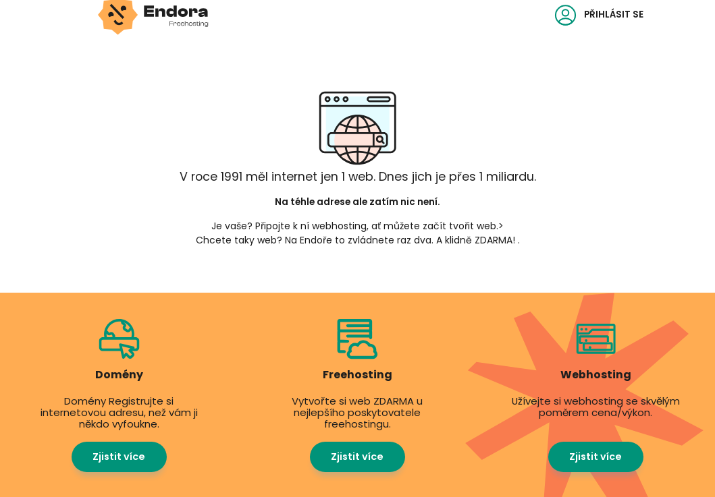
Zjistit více (118, 456)
